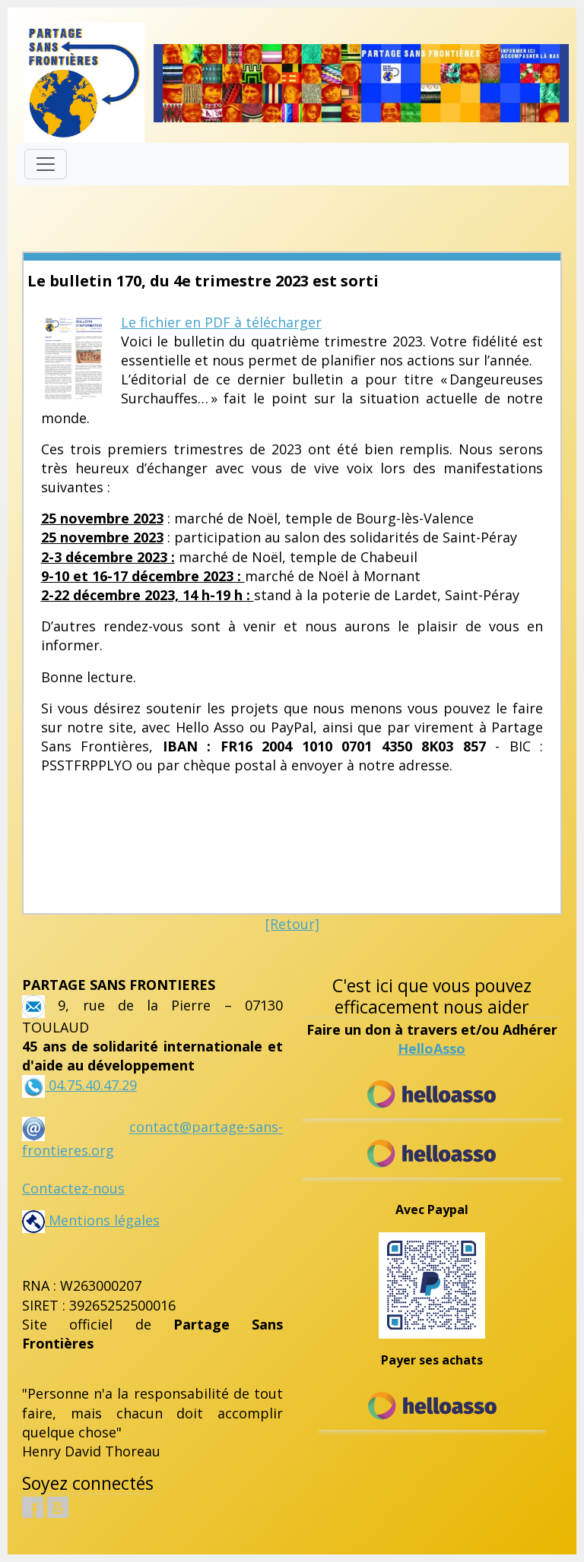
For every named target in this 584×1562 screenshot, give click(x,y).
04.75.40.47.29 (91, 1085)
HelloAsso (431, 1048)
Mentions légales (91, 1220)
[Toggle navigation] (45, 164)
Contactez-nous (73, 1188)
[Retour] (292, 924)
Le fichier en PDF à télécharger (221, 322)
